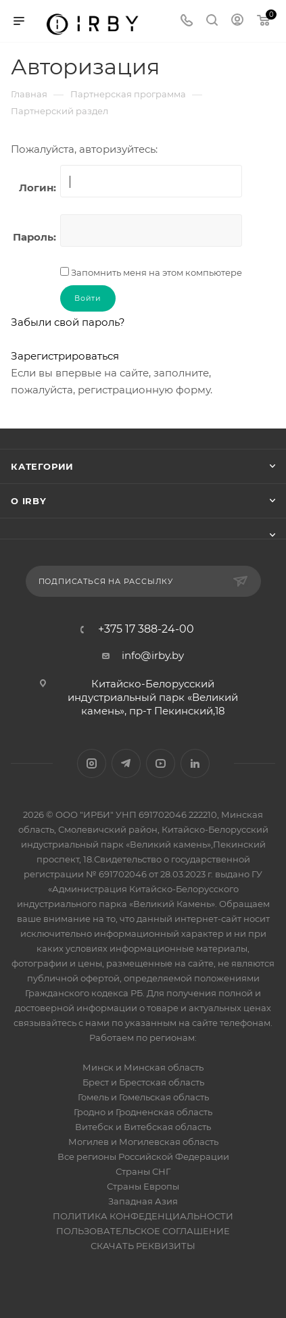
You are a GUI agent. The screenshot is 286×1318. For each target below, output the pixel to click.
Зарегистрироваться (65, 355)
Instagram (91, 763)
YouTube (160, 763)
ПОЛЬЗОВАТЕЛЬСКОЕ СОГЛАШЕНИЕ (143, 1230)
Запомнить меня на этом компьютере (155, 272)
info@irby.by (153, 655)
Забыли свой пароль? (68, 322)
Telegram (126, 763)
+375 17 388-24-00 (146, 629)
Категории (42, 466)
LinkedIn (195, 763)
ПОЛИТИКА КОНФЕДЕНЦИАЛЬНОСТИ (143, 1216)
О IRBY (29, 500)
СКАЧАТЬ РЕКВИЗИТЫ (143, 1245)
